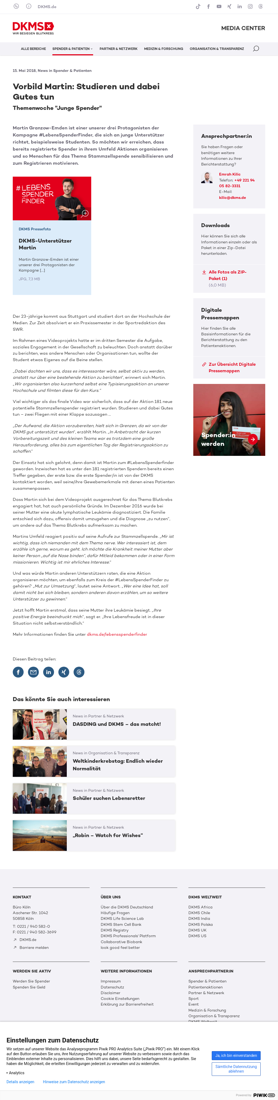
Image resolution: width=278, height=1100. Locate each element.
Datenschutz (112, 987)
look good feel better (120, 947)
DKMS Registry (115, 930)
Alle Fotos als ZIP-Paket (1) (224, 278)
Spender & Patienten (207, 981)
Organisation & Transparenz (214, 1016)
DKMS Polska (200, 924)
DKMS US (197, 936)
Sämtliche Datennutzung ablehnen (236, 1068)
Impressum (111, 981)
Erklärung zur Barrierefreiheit (127, 1004)
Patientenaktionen (205, 987)
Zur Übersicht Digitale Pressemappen (229, 367)
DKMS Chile (199, 913)
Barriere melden (30, 947)
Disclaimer (110, 993)
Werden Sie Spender (31, 981)
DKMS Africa (200, 907)
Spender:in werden (229, 420)
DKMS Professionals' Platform (128, 936)
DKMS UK (197, 930)
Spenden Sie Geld (29, 987)
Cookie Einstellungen (120, 998)
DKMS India (199, 918)
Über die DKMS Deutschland (127, 907)
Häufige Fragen (115, 913)
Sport (193, 998)
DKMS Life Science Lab (122, 918)
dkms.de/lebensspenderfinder (117, 634)
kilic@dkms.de (232, 197)
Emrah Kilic (230, 174)
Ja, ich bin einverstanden (236, 1055)
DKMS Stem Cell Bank (121, 924)
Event (193, 1004)
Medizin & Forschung (207, 1010)
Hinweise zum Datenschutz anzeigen (74, 1082)
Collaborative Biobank (121, 942)
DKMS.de (47, 6)
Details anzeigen (20, 1082)
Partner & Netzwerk (206, 993)
